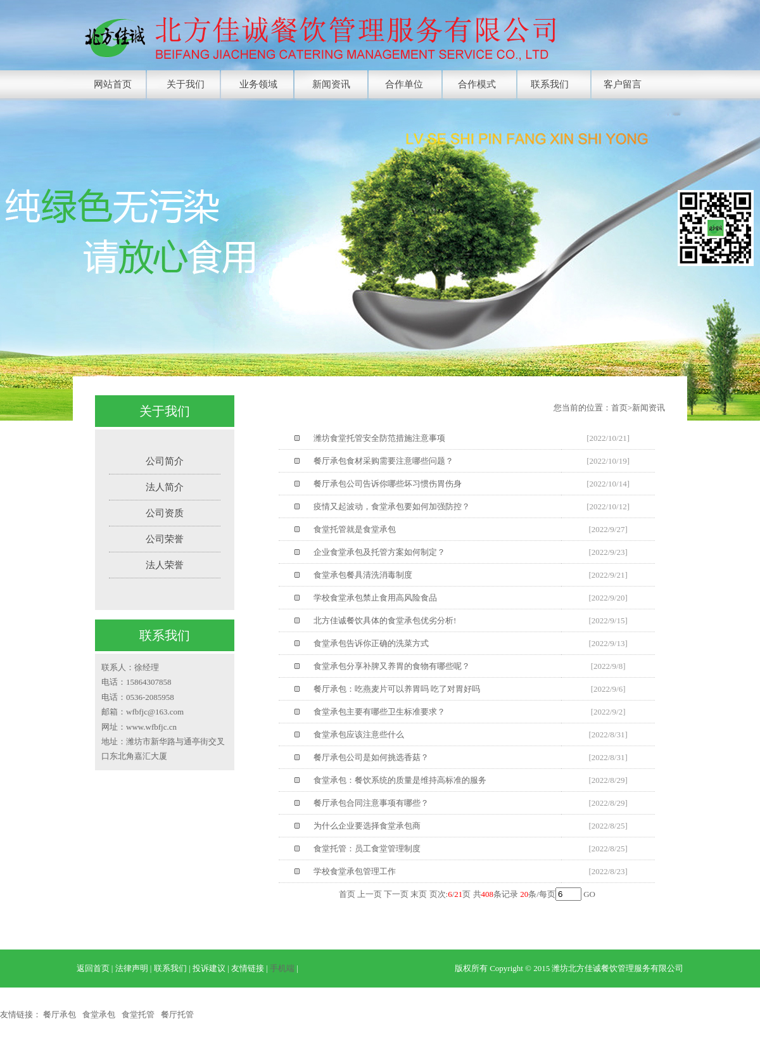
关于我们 (186, 84)
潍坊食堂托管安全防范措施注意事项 (379, 438)
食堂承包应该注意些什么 (359, 734)
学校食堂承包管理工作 (355, 871)
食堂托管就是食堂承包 (355, 529)
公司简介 (165, 461)
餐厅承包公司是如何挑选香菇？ (371, 757)
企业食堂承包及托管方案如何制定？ (379, 552)
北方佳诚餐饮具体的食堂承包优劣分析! (385, 620)
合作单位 (404, 84)
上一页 (369, 894)
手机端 (282, 968)
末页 (418, 894)
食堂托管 (138, 1014)
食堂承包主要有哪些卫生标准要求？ (379, 711)
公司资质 (165, 513)
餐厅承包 (59, 1014)
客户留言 (623, 84)
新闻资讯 (331, 84)
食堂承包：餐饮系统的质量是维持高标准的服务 (400, 780)
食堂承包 (98, 1014)
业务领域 (258, 84)
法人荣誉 (165, 565)
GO (589, 894)
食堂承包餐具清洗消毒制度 (363, 575)
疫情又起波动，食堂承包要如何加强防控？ (392, 506)
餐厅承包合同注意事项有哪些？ (371, 803)
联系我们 (550, 84)
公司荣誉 (165, 539)
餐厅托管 (177, 1014)
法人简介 (165, 487)
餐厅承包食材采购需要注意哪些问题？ (383, 461)
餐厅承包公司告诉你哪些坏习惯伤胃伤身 (388, 483)
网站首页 (113, 84)
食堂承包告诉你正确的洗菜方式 (371, 643)
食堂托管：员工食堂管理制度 (367, 848)
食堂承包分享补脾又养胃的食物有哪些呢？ (392, 666)
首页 (347, 894)
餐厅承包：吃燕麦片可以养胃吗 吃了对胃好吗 (397, 689)
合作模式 (477, 84)
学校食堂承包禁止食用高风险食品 (375, 597)
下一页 (396, 894)
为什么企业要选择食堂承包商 (367, 825)
